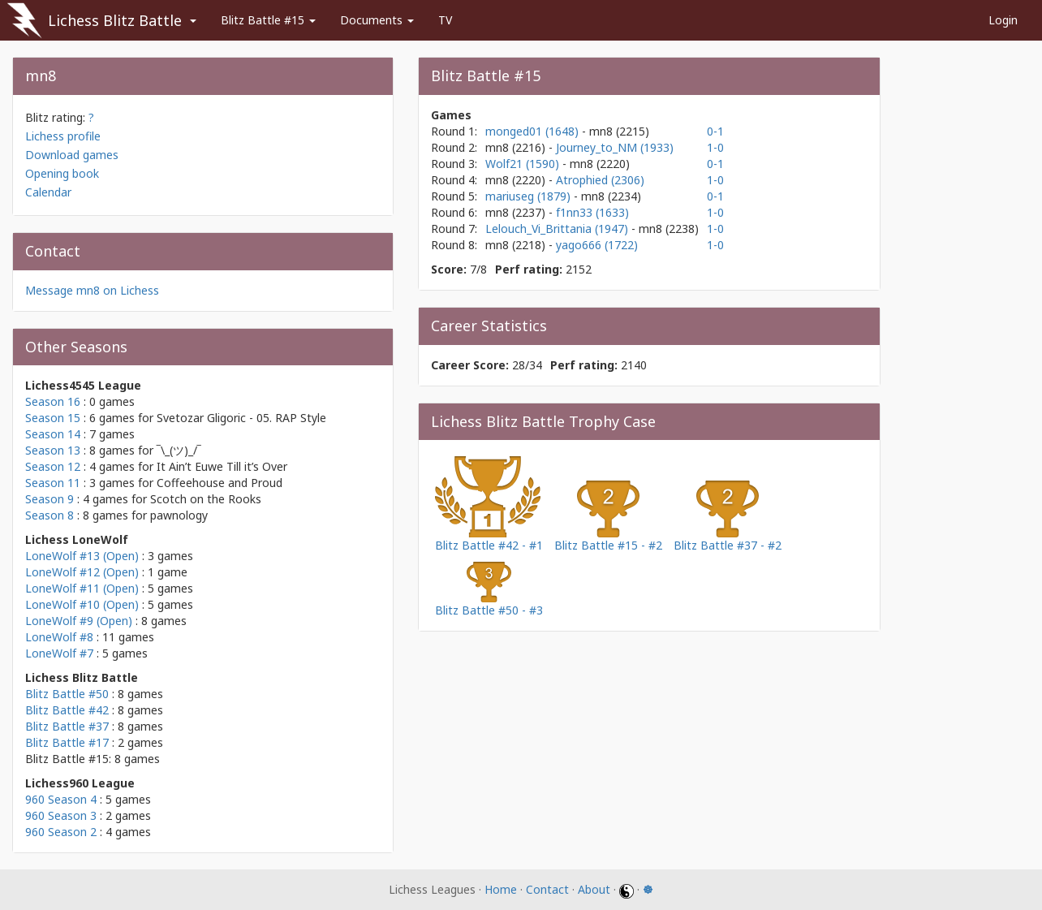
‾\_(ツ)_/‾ (178, 450)
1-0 (715, 147)
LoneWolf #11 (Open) (82, 588)
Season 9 (49, 499)
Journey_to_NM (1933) (615, 147)
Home (500, 889)
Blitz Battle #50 (67, 693)
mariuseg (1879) (529, 196)
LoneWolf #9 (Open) (78, 620)
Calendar (48, 192)
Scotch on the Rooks (205, 499)
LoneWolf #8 (59, 637)
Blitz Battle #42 (67, 710)
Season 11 (52, 482)
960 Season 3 (61, 815)
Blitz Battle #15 (268, 20)
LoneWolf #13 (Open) (82, 555)
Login (1003, 20)
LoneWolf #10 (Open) (82, 604)
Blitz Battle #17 (67, 742)
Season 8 (49, 515)
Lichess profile (63, 136)
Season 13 (52, 450)
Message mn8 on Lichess (92, 290)
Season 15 (52, 417)
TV (445, 20)
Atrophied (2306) (600, 180)
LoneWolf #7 (59, 653)
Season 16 (52, 401)
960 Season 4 (61, 799)
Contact (547, 889)
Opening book (62, 173)
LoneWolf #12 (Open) (82, 572)
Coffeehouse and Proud (219, 482)
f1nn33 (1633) (592, 212)
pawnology (179, 515)
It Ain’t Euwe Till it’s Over (222, 466)
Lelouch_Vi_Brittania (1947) (558, 228)
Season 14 (52, 434)
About (594, 889)
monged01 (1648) (533, 131)
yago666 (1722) (597, 244)
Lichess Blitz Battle (115, 20)
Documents (377, 20)
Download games (71, 154)
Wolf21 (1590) (523, 163)
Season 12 (52, 466)
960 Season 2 (61, 831)
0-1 (715, 131)
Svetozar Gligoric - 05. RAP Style (241, 417)
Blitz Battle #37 (67, 726)
